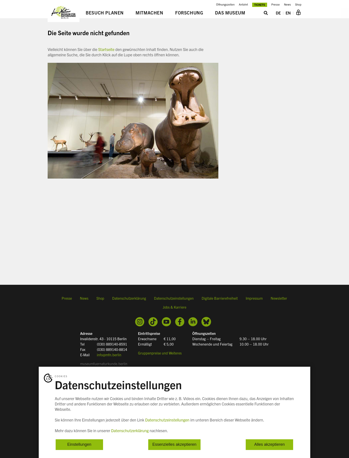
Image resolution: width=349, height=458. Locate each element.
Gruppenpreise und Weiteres (160, 353)
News (287, 4)
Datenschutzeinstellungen (174, 298)
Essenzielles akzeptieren (174, 444)
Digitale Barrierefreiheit (220, 298)
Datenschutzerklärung (129, 298)
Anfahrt (243, 4)
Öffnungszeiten (225, 4)
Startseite (106, 49)
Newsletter (279, 298)
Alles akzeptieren (269, 444)
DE (278, 12)
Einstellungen (79, 444)
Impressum (254, 298)
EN (288, 12)
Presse (275, 4)
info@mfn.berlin (109, 354)
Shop (298, 4)
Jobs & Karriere (174, 307)
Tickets (259, 4)
